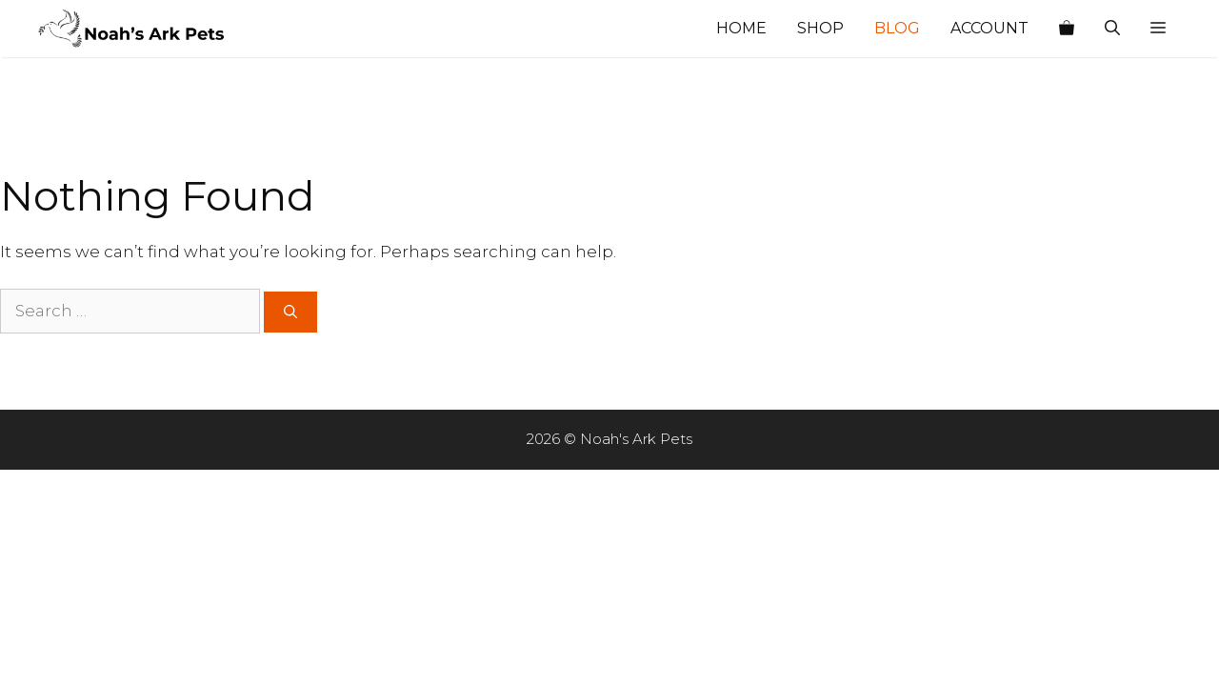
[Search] (290, 312)
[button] (1158, 28)
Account (989, 28)
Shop (820, 28)
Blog (897, 28)
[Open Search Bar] (1112, 28)
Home (741, 28)
